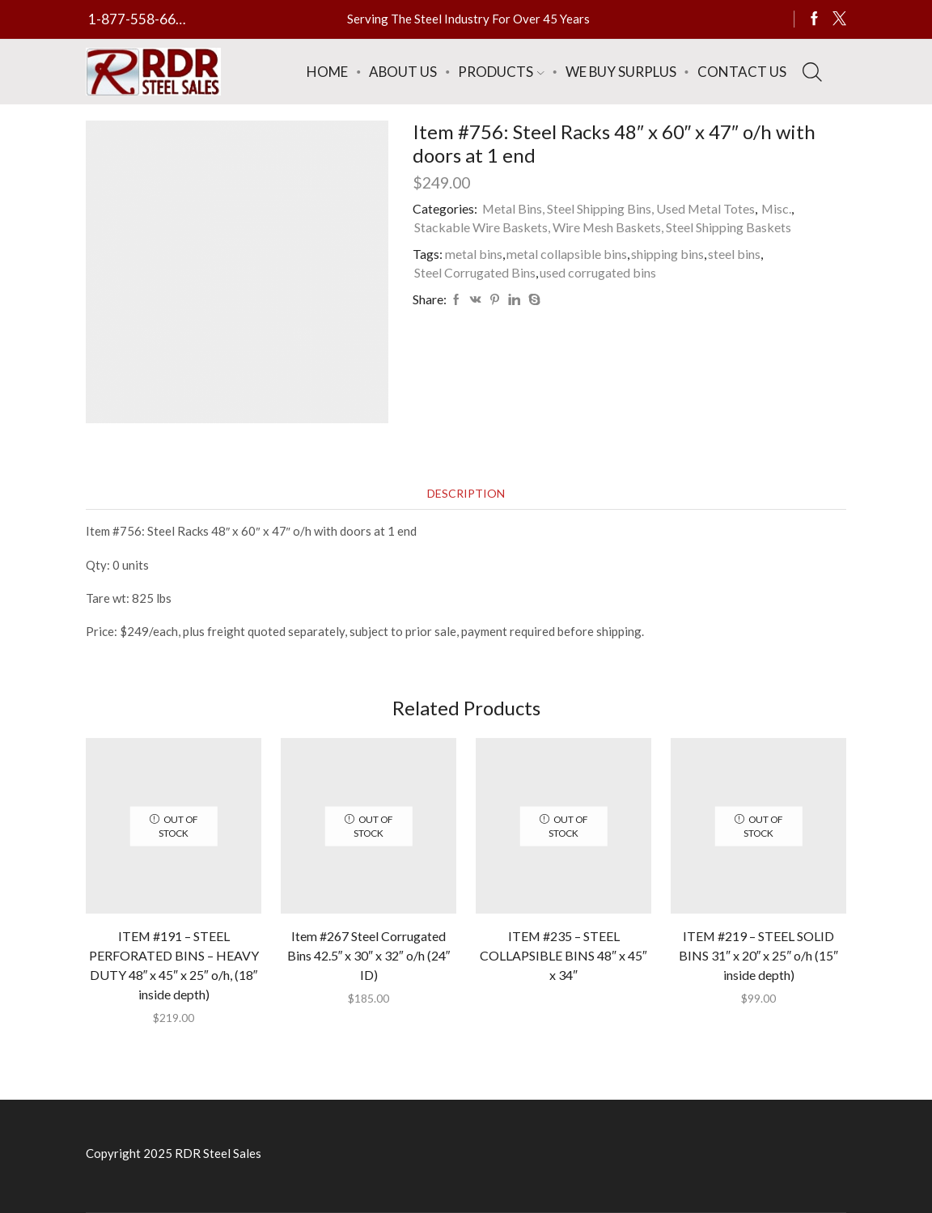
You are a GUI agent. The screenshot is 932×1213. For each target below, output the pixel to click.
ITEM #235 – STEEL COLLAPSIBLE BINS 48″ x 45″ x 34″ (563, 955)
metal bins (473, 253)
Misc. (776, 208)
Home (327, 71)
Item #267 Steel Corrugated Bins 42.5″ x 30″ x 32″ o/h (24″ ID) (369, 955)
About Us (403, 71)
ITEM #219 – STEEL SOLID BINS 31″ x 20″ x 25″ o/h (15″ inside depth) (758, 955)
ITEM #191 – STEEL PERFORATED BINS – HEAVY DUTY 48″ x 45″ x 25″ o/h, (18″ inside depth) (174, 965)
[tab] (466, 493)
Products (501, 71)
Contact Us (741, 71)
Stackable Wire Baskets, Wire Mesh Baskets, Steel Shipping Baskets (602, 227)
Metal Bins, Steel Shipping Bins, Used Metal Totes (618, 208)
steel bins (734, 253)
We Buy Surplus (621, 71)
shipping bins (667, 253)
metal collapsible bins (566, 253)
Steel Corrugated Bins (475, 272)
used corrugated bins (598, 272)
